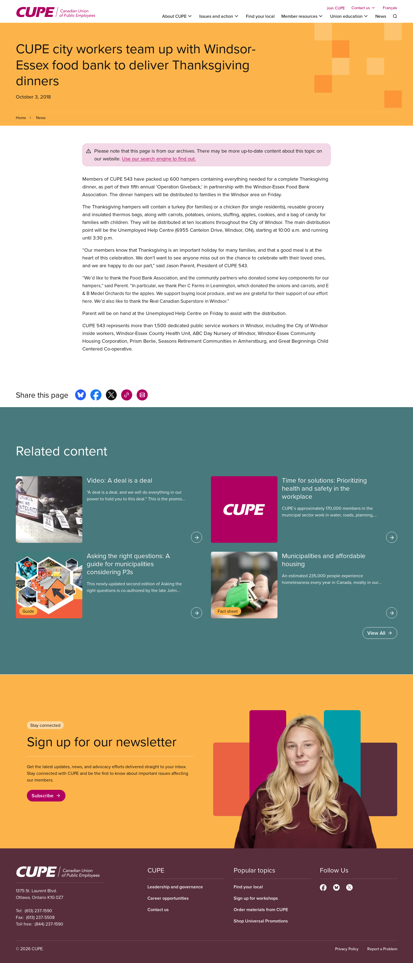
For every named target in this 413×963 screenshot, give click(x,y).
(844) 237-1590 (49, 924)
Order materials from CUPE (261, 909)
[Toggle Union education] (349, 16)
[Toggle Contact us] (363, 8)
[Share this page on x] (111, 395)
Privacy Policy (346, 949)
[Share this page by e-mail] (142, 395)
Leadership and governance (175, 887)
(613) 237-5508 (40, 917)
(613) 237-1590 (38, 910)
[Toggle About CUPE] (177, 16)
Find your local (260, 16)
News (380, 16)
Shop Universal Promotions (261, 921)
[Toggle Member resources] (302, 16)
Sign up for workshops (256, 898)
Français (390, 8)
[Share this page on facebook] (95, 395)
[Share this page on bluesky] (80, 395)
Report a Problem (382, 949)
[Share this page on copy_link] (126, 395)
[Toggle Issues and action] (219, 16)
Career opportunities (168, 898)
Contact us (158, 909)
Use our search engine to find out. (159, 158)
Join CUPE (336, 8)
